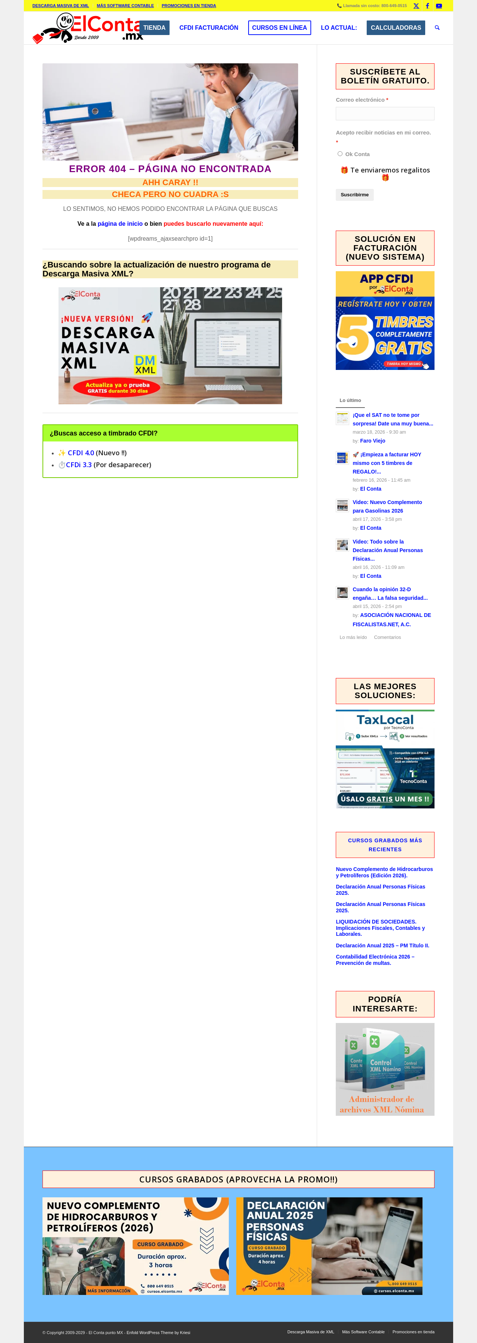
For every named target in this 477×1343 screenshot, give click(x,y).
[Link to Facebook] (427, 5)
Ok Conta (357, 154)
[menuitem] (62, 5)
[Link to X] (416, 5)
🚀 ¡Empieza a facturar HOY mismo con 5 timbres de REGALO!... (387, 463)
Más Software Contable (125, 5)
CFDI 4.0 (81, 452)
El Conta (371, 489)
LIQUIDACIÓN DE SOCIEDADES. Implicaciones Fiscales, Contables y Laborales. (380, 928)
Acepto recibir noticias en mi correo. (383, 133)
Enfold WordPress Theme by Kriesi (158, 1332)
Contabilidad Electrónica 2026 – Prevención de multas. (375, 960)
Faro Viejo (372, 441)
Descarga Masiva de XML (60, 5)
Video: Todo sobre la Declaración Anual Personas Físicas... (388, 550)
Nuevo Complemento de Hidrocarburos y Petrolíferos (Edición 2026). (384, 872)
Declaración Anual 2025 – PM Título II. (382, 945)
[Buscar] (437, 28)
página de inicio (120, 224)
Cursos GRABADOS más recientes (385, 844)
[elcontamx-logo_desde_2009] (87, 28)
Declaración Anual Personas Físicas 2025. (380, 890)
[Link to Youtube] (439, 5)
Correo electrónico (360, 100)
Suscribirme (355, 194)
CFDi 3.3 (79, 464)
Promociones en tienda (189, 5)
